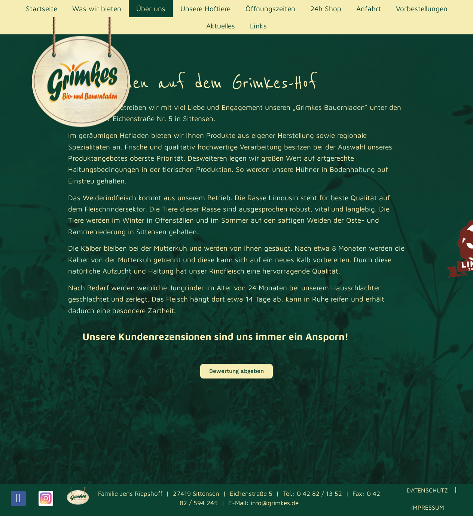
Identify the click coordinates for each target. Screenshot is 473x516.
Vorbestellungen (422, 8)
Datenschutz (427, 490)
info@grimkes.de (275, 503)
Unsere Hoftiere (205, 8)
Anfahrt (368, 8)
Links (258, 26)
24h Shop (325, 8)
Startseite (41, 8)
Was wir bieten (96, 8)
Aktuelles (220, 26)
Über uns (150, 8)
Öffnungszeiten (270, 8)
